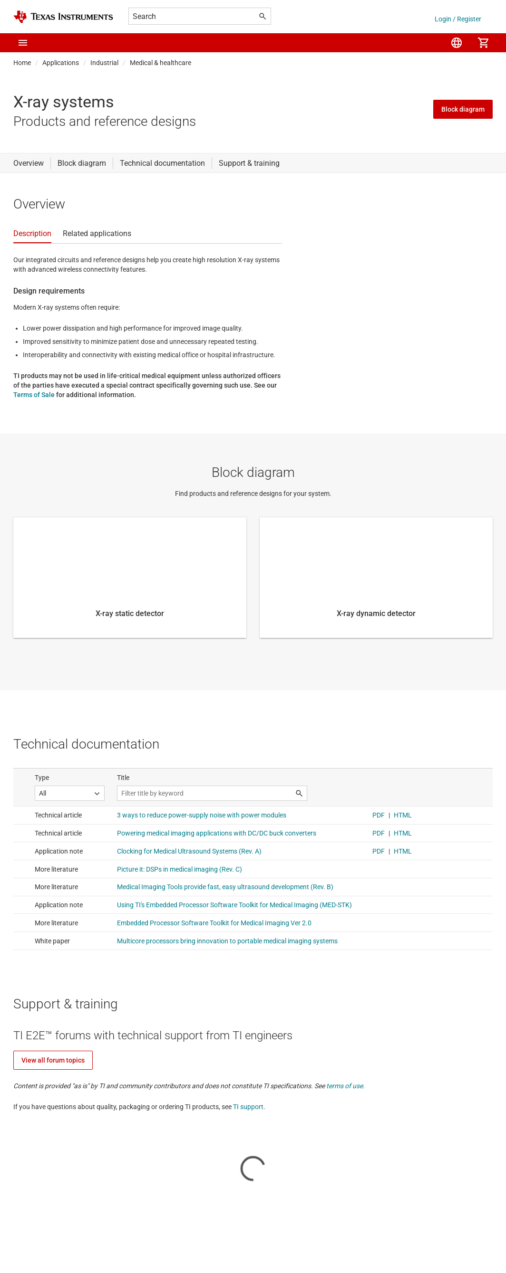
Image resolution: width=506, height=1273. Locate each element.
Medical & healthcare (160, 62)
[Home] (63, 16)
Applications (60, 62)
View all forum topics (53, 1060)
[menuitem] (456, 42)
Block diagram (463, 109)
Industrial (104, 62)
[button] (23, 42)
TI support (248, 1107)
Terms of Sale (34, 395)
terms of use (344, 1086)
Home (22, 62)
